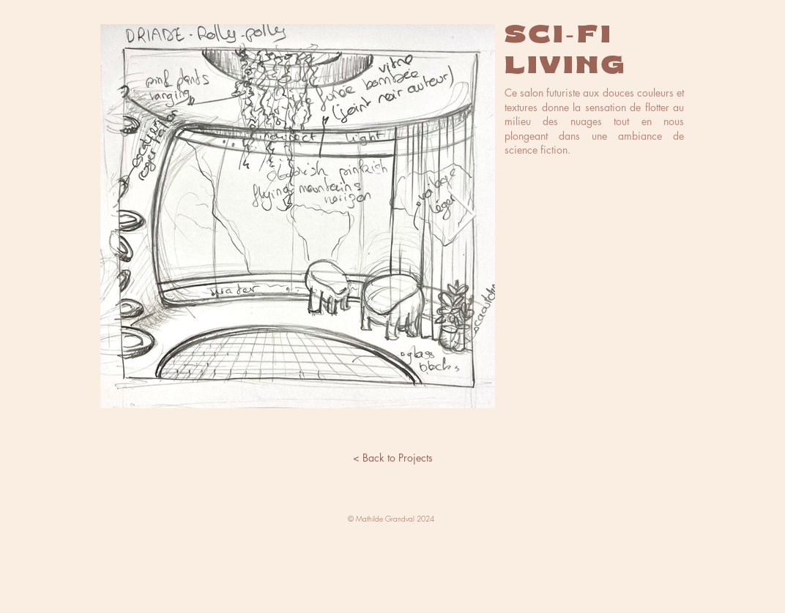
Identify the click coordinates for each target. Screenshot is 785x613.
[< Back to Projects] (392, 458)
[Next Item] (461, 216)
